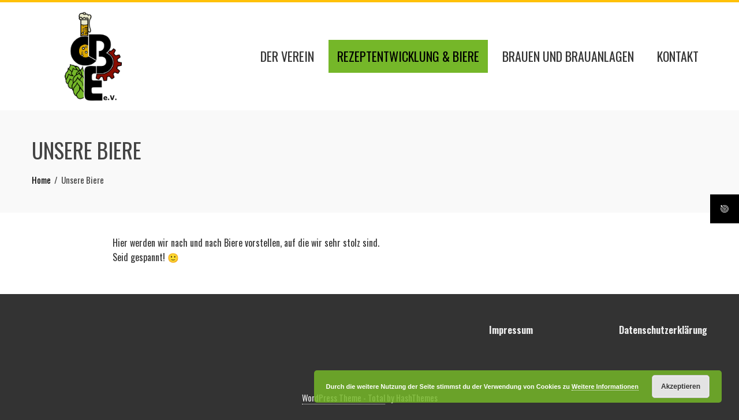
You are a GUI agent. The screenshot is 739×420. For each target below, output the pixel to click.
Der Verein (287, 56)
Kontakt (678, 56)
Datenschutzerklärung (663, 330)
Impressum (511, 330)
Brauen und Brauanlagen (568, 56)
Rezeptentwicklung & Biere (408, 56)
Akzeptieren (680, 386)
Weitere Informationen (605, 386)
